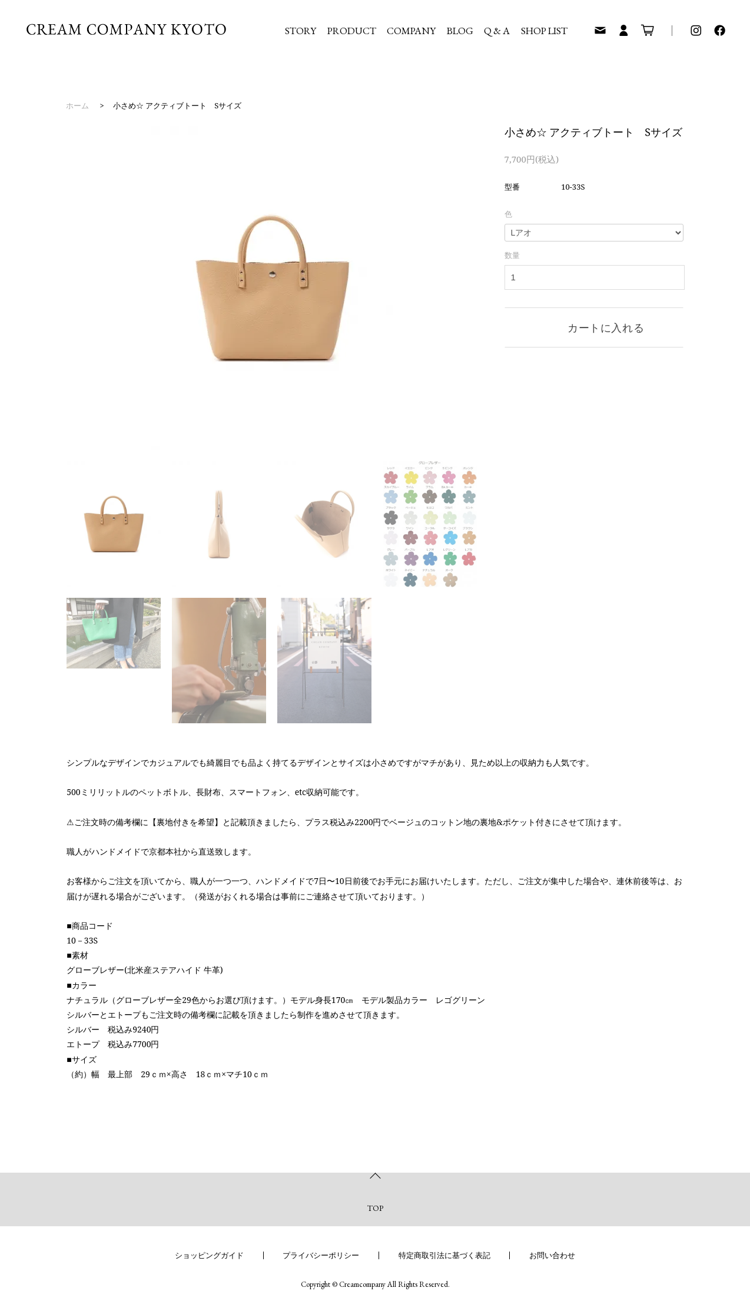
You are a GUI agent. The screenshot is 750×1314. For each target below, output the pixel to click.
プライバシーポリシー (321, 1255)
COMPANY (411, 30)
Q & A (497, 30)
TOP (375, 1208)
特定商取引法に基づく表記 (444, 1255)
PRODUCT (351, 30)
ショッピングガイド (209, 1255)
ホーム (77, 105)
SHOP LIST (544, 30)
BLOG (460, 30)
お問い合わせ (552, 1255)
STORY (300, 30)
